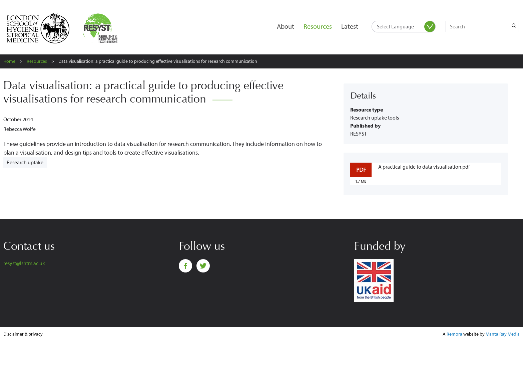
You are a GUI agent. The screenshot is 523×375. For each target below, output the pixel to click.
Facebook (185, 265)
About (285, 26)
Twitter (203, 265)
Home (9, 61)
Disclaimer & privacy (23, 334)
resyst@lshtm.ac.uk (24, 263)
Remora (454, 334)
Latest (349, 26)
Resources (318, 26)
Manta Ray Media (503, 334)
